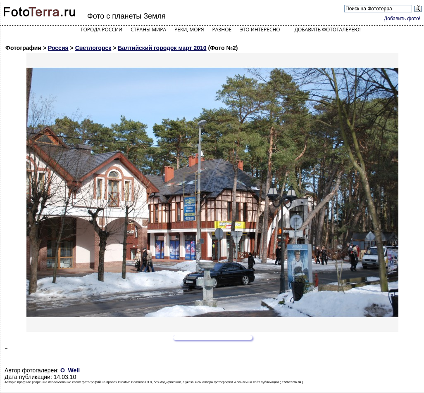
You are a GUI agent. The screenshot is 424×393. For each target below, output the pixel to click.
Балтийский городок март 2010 (162, 48)
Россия (58, 48)
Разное (222, 29)
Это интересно (260, 29)
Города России (101, 29)
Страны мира (148, 29)
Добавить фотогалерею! (328, 29)
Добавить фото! (402, 18)
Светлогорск (93, 48)
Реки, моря (189, 29)
